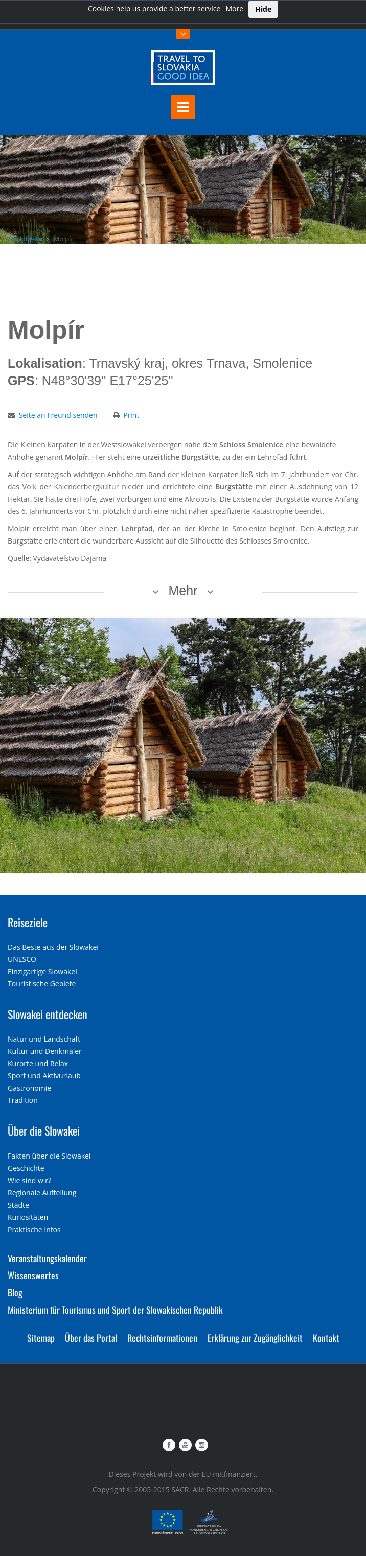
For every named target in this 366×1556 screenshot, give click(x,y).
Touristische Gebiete (42, 983)
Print (131, 415)
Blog (15, 1292)
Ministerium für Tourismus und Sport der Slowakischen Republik (115, 1309)
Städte (18, 1205)
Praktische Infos (34, 1229)
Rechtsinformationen (162, 1338)
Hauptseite (25, 238)
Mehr (183, 590)
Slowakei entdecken (47, 1014)
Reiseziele (28, 922)
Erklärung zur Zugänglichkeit (255, 1338)
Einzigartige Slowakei (42, 971)
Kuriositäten (28, 1217)
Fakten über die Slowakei (49, 1156)
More (234, 8)
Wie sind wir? (29, 1180)
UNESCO (22, 959)
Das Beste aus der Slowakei (53, 947)
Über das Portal (91, 1338)
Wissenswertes (33, 1275)
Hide (263, 9)
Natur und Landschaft (44, 1039)
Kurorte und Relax (38, 1063)
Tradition (23, 1100)
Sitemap (41, 1338)
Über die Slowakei (44, 1130)
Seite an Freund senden (58, 415)
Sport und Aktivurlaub (44, 1075)
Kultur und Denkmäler (45, 1051)
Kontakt (326, 1338)
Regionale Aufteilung (42, 1192)
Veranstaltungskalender (47, 1258)
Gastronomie (29, 1088)
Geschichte (26, 1168)
